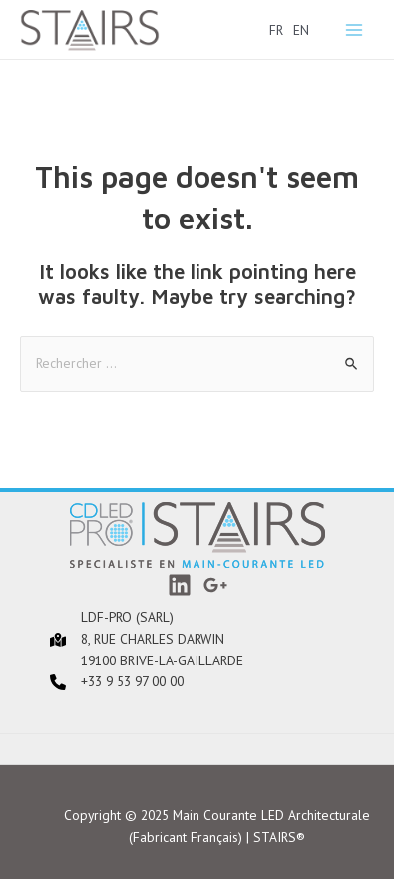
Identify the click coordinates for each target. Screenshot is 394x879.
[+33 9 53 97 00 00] (92, 682)
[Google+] (215, 585)
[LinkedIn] (180, 585)
